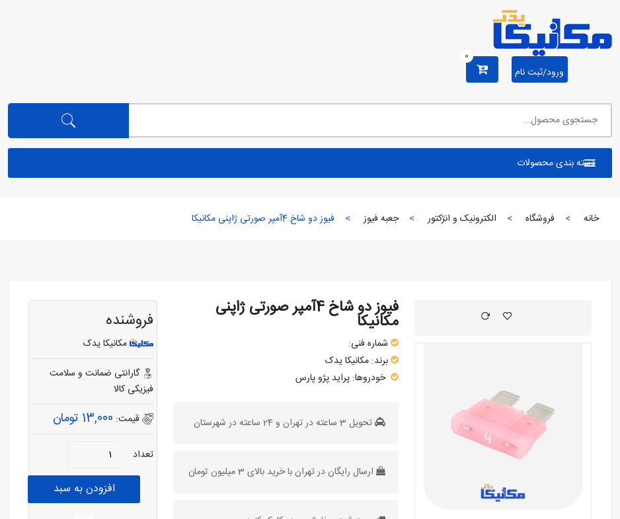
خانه (591, 219)
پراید (341, 378)
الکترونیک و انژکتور (462, 219)
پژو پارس (312, 378)
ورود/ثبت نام (539, 73)
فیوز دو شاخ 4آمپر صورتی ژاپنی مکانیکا (307, 315)
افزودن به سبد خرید (84, 491)
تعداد (143, 455)
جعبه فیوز (381, 219)
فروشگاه (540, 219)
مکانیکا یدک (347, 361)
